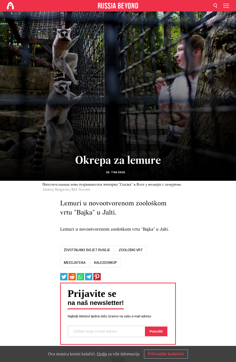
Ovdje (102, 354)
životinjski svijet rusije (87, 250)
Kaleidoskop (105, 263)
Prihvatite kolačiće (166, 354)
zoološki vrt (131, 250)
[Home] (10, 6)
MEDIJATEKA (75, 263)
